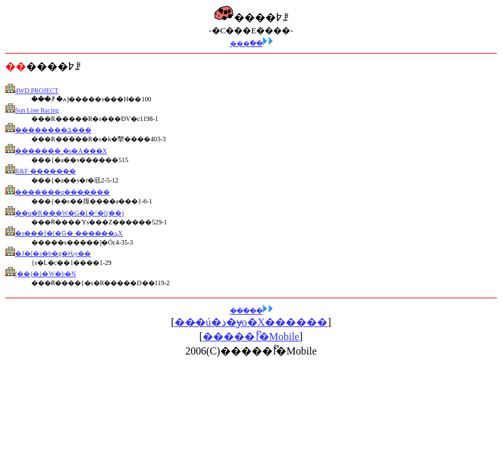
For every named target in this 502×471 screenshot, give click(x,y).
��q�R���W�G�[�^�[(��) (69, 213)
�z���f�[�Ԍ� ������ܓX (69, 233)
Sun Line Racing (37, 110)
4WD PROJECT (36, 90)
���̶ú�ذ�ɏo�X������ (251, 322)
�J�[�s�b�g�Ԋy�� (53, 253)
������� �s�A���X (61, 150)
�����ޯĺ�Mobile (251, 336)
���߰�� (251, 43)
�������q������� (62, 192)
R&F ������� (45, 171)
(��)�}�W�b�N (45, 273)
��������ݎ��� (53, 129)
